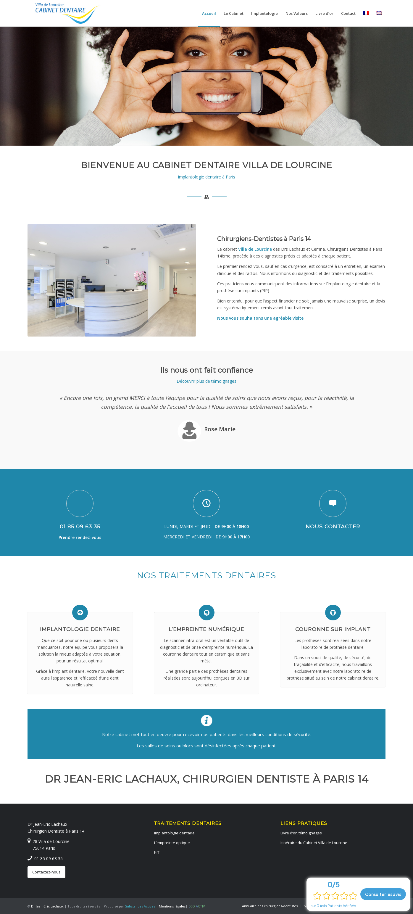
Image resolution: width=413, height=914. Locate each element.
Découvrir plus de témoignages (206, 381)
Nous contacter (333, 526)
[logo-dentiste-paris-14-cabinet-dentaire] (68, 13)
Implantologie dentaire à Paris (206, 177)
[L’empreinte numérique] (206, 612)
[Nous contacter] (332, 503)
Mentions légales (172, 906)
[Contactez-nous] (46, 872)
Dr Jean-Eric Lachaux (47, 824)
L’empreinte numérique (206, 629)
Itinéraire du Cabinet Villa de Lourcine (313, 842)
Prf (156, 852)
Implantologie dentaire (80, 629)
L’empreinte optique (172, 842)
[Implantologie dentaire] (80, 612)
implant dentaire (69, 671)
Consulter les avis (383, 894)
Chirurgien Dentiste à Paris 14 (56, 831)
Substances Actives (140, 906)
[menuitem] (209, 13)
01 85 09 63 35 (80, 526)
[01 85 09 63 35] (79, 503)
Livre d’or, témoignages (301, 833)
